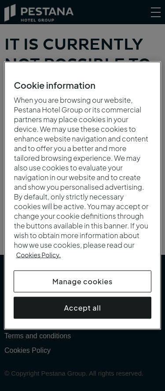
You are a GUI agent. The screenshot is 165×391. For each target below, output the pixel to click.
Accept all (82, 307)
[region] (82, 196)
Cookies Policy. (38, 255)
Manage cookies (82, 281)
